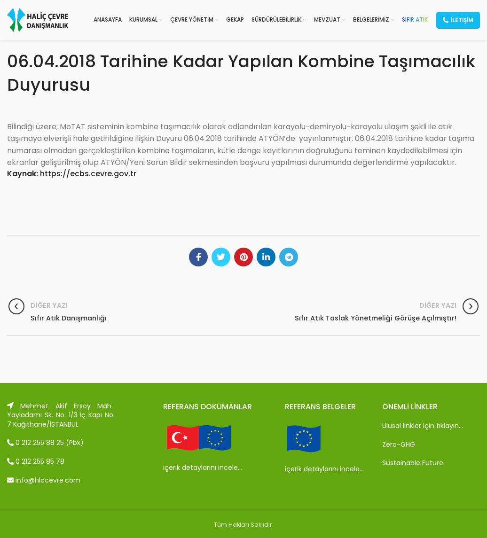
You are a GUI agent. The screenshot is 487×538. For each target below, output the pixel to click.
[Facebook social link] (198, 257)
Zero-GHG (398, 444)
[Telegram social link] (288, 257)
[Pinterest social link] (243, 257)
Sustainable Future (412, 463)
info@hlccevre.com (43, 480)
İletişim (458, 20)
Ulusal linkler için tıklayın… (422, 425)
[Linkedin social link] (266, 257)
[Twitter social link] (221, 257)
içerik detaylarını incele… (202, 467)
